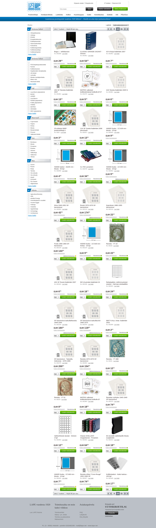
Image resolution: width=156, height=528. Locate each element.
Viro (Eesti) (33, 173)
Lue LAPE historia (36, 512)
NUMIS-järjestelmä (36, 100)
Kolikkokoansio (35, 69)
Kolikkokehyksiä (35, 52)
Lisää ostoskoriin (69, 66)
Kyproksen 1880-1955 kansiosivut (114, 206)
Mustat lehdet (34, 130)
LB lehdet (33, 73)
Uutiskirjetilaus (109, 516)
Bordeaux (33, 142)
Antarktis (33, 207)
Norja (32, 169)
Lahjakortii (83, 515)
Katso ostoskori (105, 8)
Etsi (90, 9)
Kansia (32, 67)
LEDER (32, 96)
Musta (32, 128)
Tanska (32, 171)
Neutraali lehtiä (35, 81)
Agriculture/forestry (36, 194)
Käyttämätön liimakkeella (38, 71)
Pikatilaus (124, 15)
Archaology (33, 211)
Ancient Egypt (34, 202)
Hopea (32, 124)
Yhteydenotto (89, 3)
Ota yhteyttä (84, 517)
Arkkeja (32, 35)
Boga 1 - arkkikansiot (61, 51)
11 (122, 29)
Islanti (32, 177)
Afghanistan (34, 183)
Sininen (32, 150)
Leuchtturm (33, 98)
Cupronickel (34, 121)
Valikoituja (33, 152)
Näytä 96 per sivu (72, 29)
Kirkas (32, 126)
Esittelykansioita (35, 41)
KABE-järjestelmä (35, 102)
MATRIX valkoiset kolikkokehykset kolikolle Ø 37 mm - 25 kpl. (91, 92)
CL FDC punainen (86, 167)
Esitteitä (109, 15)
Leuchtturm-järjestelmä (37, 92)
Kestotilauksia (99, 15)
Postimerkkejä (33, 15)
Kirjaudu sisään (79, 3)
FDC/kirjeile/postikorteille (38, 64)
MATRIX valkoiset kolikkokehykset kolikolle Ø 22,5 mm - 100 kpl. (89, 399)
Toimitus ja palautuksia (62, 517)
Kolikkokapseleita (35, 48)
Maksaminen (59, 519)
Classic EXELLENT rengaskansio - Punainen (89, 437)
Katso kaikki (32, 54)
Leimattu (33, 75)
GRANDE (33, 109)
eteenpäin (124, 29)
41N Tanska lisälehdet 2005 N (117, 90)
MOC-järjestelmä (35, 111)
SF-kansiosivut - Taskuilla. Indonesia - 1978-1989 (63, 360)
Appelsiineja (34, 209)
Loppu (127, 29)
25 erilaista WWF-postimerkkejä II (60, 129)
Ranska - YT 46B (112, 359)
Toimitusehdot (59, 512)
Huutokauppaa (79, 15)
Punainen (33, 146)
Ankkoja (32, 204)
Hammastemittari (35, 43)
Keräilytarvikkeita (46, 15)
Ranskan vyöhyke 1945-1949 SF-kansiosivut (116, 398)
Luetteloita (59, 15)
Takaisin (111, 29)
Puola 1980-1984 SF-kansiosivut (62, 245)
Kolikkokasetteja (35, 50)
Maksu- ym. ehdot (61, 515)
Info (117, 15)
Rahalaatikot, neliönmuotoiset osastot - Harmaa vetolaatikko (117, 283)
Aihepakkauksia (35, 33)
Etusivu (30, 25)
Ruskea (32, 148)
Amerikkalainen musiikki (38, 200)
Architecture (34, 213)
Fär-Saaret (33, 181)
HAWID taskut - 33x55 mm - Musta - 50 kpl (64, 168)
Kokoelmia (33, 45)
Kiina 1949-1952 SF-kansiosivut (61, 206)
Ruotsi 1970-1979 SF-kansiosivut (88, 206)
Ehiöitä (32, 37)
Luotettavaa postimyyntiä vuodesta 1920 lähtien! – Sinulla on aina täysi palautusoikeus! (78, 19)
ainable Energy (35, 198)
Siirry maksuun (121, 8)
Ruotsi (32, 166)
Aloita (108, 29)
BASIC (32, 94)
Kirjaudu (113, 513)
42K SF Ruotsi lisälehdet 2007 (65, 282)
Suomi (32, 164)
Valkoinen (33, 155)
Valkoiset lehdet (35, 134)
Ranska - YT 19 (111, 244)
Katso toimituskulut (59, 63)
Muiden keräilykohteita (37, 77)
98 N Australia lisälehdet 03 (90, 282)
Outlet (89, 15)
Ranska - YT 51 (59, 397)
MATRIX (33, 107)
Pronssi (32, 132)
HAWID (32, 105)
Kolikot (68, 15)
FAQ (81, 512)
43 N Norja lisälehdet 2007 (115, 51)
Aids (31, 196)
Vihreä (32, 157)
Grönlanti (33, 179)
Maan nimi (33, 79)
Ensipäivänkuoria (35, 39)
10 (118, 29)
